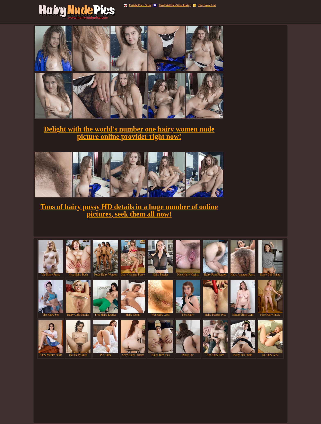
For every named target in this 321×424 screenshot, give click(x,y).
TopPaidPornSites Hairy (172, 5)
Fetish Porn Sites (137, 5)
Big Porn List (204, 5)
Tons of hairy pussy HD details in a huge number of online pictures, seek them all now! (129, 210)
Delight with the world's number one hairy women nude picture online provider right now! (129, 133)
